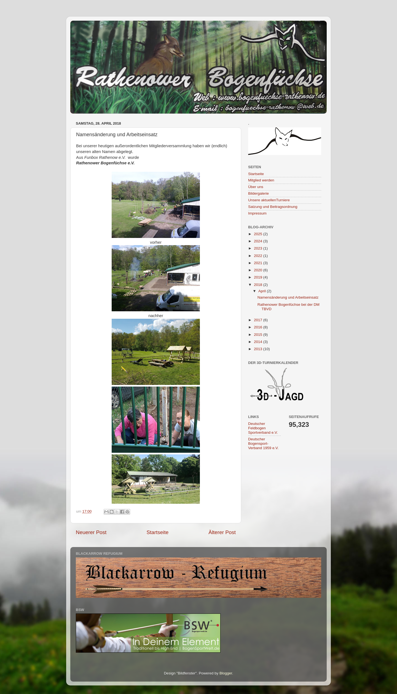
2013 (258, 349)
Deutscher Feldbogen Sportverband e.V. (263, 428)
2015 (258, 335)
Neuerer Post (91, 532)
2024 (258, 241)
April (262, 291)
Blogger (225, 673)
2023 (258, 248)
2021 (258, 263)
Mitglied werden (261, 180)
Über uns (255, 187)
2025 (258, 234)
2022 (258, 256)
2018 (258, 285)
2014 (258, 342)
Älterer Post (222, 532)
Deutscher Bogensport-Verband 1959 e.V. (263, 443)
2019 (258, 277)
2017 (258, 320)
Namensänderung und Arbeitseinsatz (287, 297)
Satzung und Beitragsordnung (272, 207)
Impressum (257, 213)
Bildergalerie (258, 193)
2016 (258, 327)
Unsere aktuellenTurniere (269, 200)
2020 (258, 270)
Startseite (157, 532)
